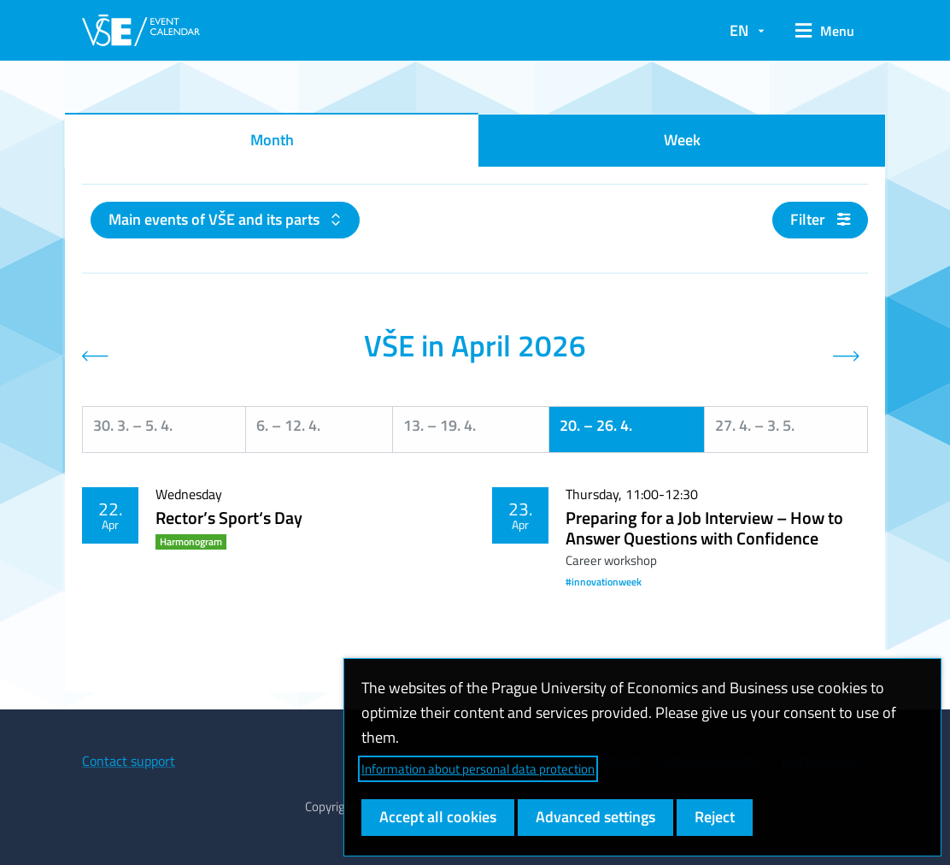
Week (682, 139)
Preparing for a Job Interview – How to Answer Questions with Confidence (704, 527)
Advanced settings (595, 816)
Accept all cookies (437, 816)
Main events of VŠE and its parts (215, 219)
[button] (825, 31)
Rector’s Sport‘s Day (228, 517)
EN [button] (739, 30)
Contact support (128, 760)
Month (272, 139)
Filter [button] (820, 219)
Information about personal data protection (478, 769)
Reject (715, 816)
